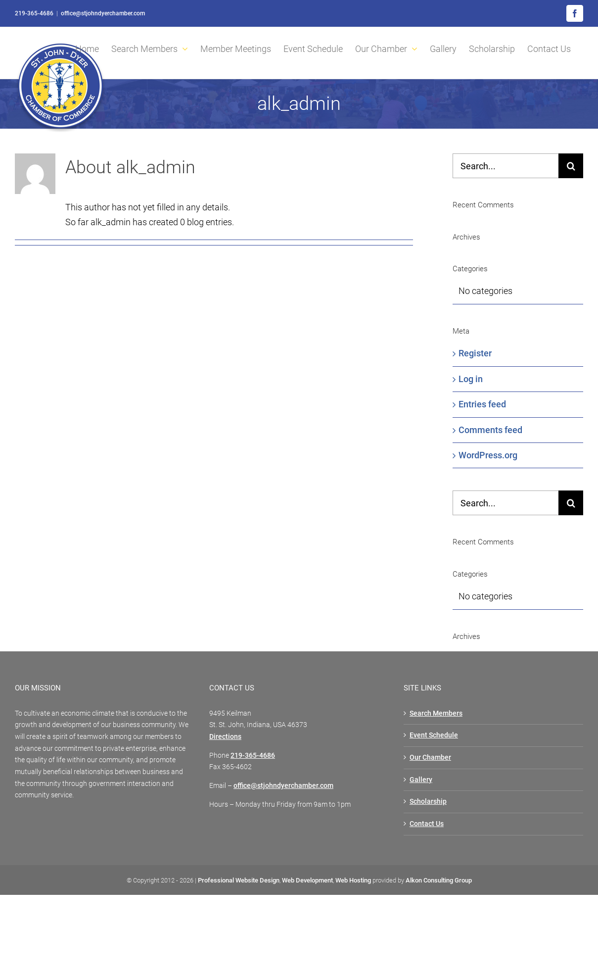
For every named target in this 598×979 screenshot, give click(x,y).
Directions (225, 736)
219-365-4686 (34, 13)
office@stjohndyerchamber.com (103, 13)
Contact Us (427, 824)
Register (475, 353)
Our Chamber (430, 757)
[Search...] (505, 165)
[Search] (570, 165)
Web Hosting (353, 880)
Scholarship (428, 801)
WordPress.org (488, 455)
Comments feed (490, 430)
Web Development (307, 880)
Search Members (436, 713)
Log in (471, 379)
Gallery (421, 779)
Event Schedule (434, 735)
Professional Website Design (238, 880)
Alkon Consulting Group (439, 880)
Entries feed (482, 404)
